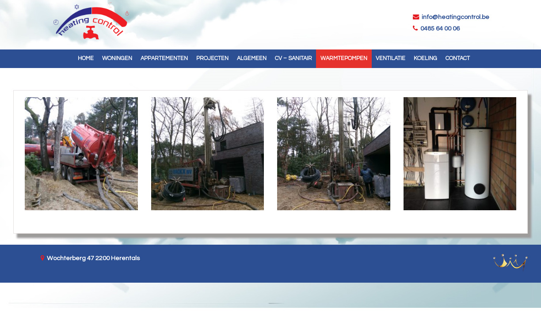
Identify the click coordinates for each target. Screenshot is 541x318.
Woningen (117, 58)
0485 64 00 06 (439, 28)
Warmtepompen (343, 58)
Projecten (212, 58)
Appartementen (164, 58)
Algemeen (252, 58)
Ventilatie (390, 58)
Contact (458, 58)
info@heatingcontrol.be (454, 17)
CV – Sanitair (293, 58)
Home (86, 58)
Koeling (425, 58)
